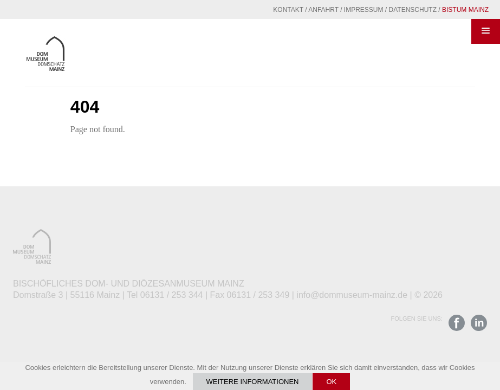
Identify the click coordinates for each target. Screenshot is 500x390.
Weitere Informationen (252, 382)
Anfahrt (323, 10)
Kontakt (288, 10)
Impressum (364, 10)
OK (331, 382)
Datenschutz (413, 10)
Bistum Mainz (465, 10)
